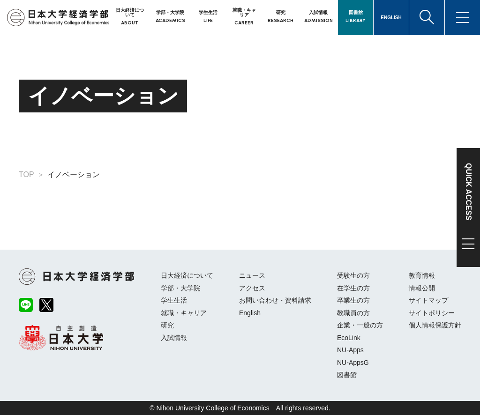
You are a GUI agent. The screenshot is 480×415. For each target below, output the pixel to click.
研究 (167, 325)
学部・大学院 (180, 288)
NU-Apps (350, 350)
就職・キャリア (184, 313)
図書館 (347, 374)
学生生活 (174, 300)
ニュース (252, 275)
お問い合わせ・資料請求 (275, 300)
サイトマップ (428, 300)
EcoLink (348, 337)
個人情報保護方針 (435, 325)
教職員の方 (353, 313)
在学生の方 (353, 288)
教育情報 (422, 275)
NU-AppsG (353, 362)
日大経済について (187, 275)
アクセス (252, 288)
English (250, 313)
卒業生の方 (353, 300)
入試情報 (174, 337)
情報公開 (422, 288)
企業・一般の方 (360, 325)
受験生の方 (353, 275)
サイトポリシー (432, 313)
